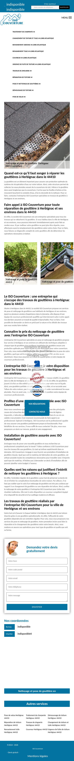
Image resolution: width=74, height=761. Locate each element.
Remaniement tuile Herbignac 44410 (11, 730)
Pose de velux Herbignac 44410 (14, 716)
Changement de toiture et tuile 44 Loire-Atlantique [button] (33, 38)
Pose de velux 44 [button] (19, 97)
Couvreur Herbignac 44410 (36, 729)
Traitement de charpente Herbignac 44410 (36, 716)
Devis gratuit (13, 752)
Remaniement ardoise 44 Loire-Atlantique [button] (29, 45)
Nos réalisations (37, 404)
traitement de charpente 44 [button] (24, 32)
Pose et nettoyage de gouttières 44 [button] (27, 84)
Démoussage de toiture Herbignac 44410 (57, 716)
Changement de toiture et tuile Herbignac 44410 (58, 723)
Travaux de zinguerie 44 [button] (22, 71)
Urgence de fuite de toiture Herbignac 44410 (59, 730)
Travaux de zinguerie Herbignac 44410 (34, 723)
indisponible (24, 626)
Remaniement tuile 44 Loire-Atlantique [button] (28, 51)
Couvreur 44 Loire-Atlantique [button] (25, 58)
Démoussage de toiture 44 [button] (23, 90)
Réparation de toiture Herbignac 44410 (12, 723)
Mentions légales (38, 756)
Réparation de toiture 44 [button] (22, 77)
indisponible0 (25, 633)
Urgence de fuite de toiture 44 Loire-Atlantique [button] (32, 64)
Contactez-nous (37, 412)
